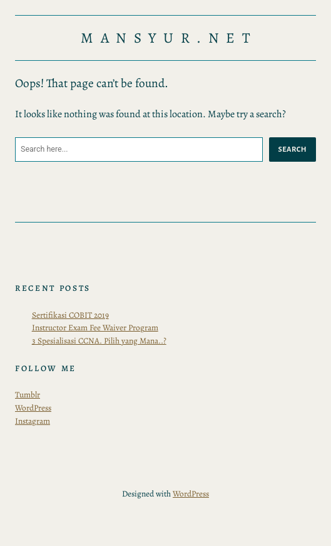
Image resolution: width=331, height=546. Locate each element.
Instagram (32, 421)
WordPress (33, 408)
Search (292, 149)
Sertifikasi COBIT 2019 (70, 315)
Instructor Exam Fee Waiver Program (95, 327)
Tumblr (27, 395)
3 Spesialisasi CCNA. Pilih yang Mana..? (99, 341)
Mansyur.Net (169, 38)
